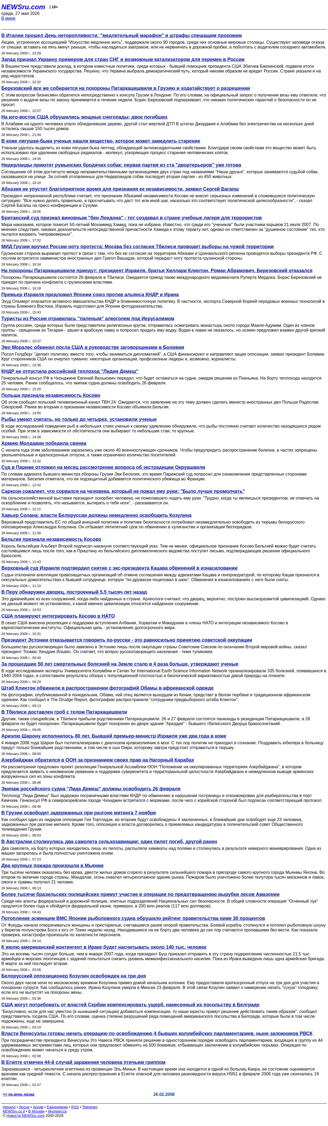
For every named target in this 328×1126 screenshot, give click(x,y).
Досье (24, 1107)
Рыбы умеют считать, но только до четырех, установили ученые (79, 419)
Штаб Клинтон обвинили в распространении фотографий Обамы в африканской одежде (107, 688)
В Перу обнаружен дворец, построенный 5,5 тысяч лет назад (74, 592)
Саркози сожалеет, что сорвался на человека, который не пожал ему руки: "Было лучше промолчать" (123, 491)
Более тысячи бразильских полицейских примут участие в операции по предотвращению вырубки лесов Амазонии (140, 894)
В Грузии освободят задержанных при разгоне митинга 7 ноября (78, 812)
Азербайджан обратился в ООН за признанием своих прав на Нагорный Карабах (97, 760)
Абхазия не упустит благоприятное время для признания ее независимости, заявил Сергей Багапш (120, 189)
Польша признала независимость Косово (50, 395)
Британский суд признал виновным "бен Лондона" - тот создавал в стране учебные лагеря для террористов (131, 217)
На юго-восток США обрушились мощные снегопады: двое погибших (84, 117)
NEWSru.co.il (14, 1111)
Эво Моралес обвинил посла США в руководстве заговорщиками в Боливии (92, 347)
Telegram (90, 1107)
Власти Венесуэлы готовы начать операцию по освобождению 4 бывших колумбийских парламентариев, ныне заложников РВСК (157, 1033)
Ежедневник (57, 1107)
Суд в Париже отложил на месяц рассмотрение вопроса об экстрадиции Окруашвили (103, 467)
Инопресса (57, 1111)
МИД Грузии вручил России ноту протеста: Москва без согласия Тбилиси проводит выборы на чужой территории (137, 246)
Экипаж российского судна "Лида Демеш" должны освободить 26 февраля (91, 788)
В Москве (36, 1111)
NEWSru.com (23, 7)
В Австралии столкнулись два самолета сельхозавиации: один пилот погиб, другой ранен (109, 841)
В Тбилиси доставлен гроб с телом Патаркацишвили (64, 712)
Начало (9, 1107)
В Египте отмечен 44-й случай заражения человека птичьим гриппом (83, 1062)
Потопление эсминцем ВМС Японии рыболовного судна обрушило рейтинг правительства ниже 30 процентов (133, 918)
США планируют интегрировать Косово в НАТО (58, 616)
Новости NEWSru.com (25, 1115)
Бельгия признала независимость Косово (51, 539)
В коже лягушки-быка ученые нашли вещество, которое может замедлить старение (100, 141)
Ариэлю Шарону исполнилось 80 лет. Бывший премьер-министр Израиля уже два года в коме (113, 736)
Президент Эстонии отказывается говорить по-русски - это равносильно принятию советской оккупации (126, 640)
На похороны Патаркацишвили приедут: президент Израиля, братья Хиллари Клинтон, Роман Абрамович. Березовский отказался (157, 270)
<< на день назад (18, 1094)
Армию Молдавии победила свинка (43, 443)
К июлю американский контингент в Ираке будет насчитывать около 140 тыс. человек (103, 947)
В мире (8, 18)
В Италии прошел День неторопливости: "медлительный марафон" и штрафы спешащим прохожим (121, 35)
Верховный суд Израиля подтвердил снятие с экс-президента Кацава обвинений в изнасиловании (119, 568)
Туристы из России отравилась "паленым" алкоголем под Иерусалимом (87, 318)
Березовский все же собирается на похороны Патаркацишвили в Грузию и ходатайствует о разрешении (125, 88)
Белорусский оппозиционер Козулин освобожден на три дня (73, 976)
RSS (75, 1107)
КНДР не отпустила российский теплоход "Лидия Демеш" (69, 371)
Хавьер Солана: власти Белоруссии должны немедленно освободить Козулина (96, 515)
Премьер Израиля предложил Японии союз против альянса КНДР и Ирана (90, 294)
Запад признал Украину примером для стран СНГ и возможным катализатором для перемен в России (123, 59)
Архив (38, 1107)
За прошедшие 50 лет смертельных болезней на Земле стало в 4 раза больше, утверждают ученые (119, 664)
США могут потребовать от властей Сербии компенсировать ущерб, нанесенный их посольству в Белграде (130, 1004)
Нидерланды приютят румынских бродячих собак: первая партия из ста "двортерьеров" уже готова (121, 165)
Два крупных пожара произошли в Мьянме (52, 865)
